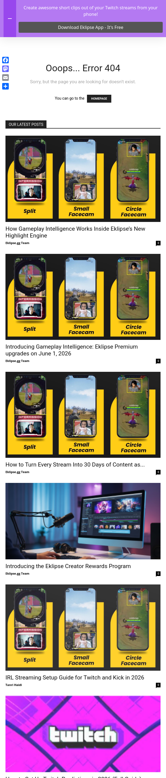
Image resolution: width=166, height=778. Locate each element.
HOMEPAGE (99, 136)
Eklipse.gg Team (17, 280)
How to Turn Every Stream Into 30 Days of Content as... (75, 501)
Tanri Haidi (13, 722)
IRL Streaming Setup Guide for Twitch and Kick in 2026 (74, 714)
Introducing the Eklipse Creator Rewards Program (68, 603)
